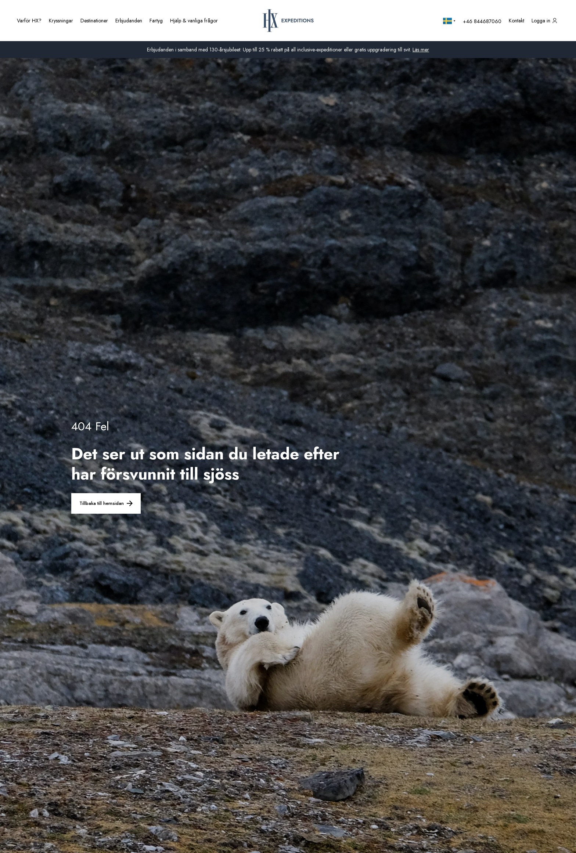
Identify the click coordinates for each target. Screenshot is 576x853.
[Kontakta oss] (516, 20)
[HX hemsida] (288, 20)
